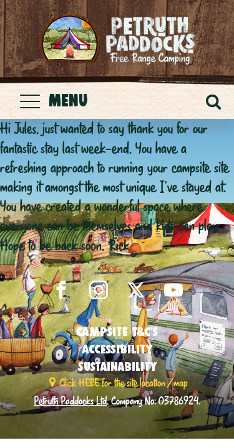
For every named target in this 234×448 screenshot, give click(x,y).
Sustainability (117, 366)
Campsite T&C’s (117, 331)
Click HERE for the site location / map (123, 382)
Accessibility (117, 349)
